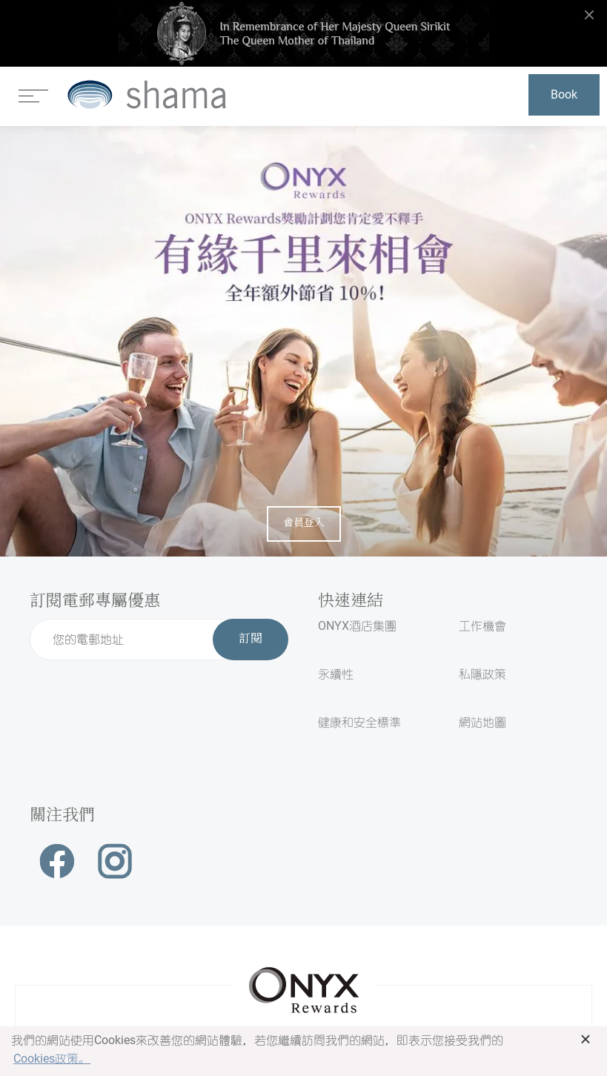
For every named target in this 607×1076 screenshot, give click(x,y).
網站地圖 (482, 722)
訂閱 (250, 639)
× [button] (585, 1039)
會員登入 (304, 523)
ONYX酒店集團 (357, 626)
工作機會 (482, 626)
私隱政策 (482, 674)
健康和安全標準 (359, 722)
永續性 (336, 674)
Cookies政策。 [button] (51, 1059)
